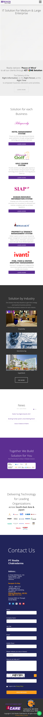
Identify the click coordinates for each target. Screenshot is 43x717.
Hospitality (21, 329)
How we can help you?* (13, 659)
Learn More (21, 90)
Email (8, 635)
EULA (26, 715)
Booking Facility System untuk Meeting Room (21, 419)
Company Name (11, 618)
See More (21, 380)
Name (8, 609)
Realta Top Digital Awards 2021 (21, 414)
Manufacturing (21, 351)
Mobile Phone (10, 643)
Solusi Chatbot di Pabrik (21, 423)
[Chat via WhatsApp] (39, 713)
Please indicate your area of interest (17, 651)
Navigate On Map (14, 583)
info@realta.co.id (14, 588)
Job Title (9, 626)
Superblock (21, 373)
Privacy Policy (19, 686)
